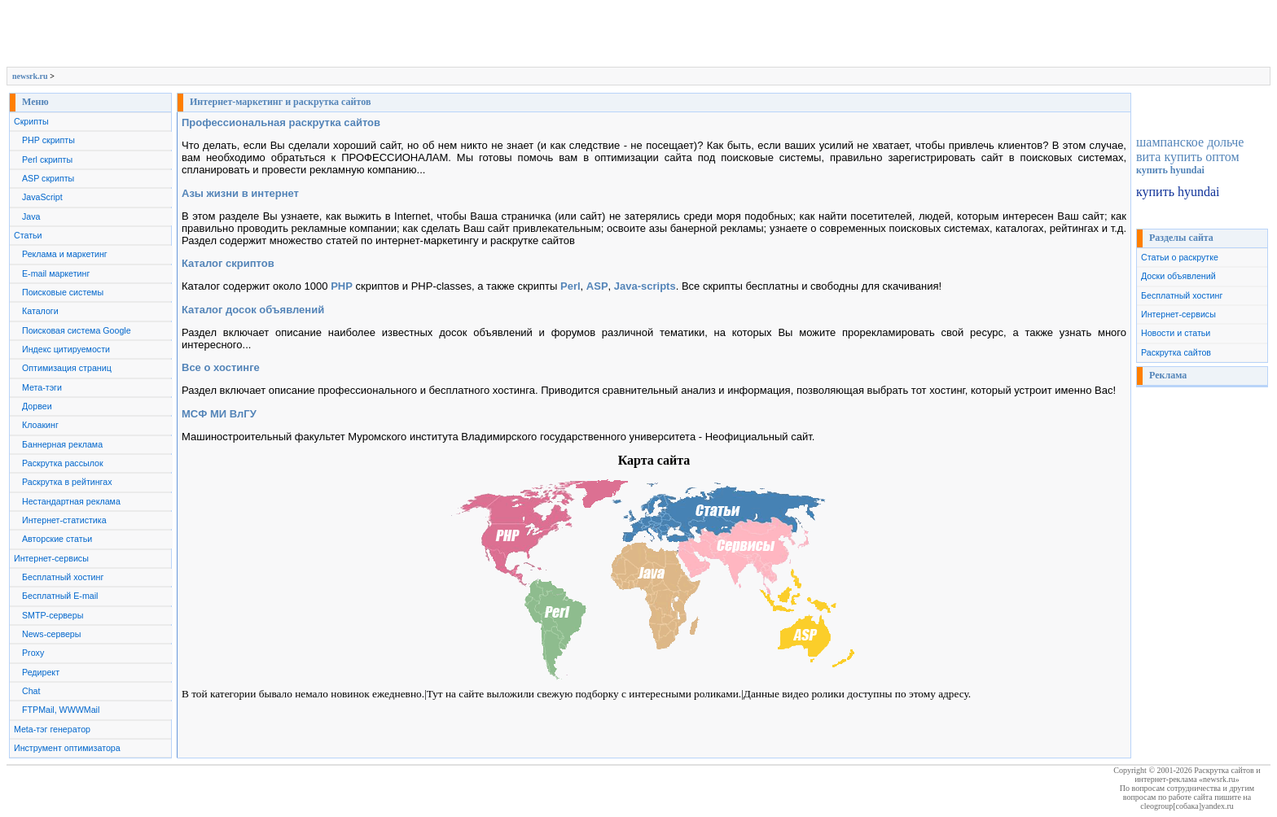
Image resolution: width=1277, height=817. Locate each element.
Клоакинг (40, 425)
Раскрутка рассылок (62, 463)
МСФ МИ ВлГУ (219, 414)
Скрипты (31, 121)
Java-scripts (645, 286)
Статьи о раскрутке (1179, 257)
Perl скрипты (47, 159)
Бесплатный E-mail (60, 596)
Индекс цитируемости (66, 349)
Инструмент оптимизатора (67, 748)
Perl (570, 286)
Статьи (28, 235)
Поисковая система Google (76, 330)
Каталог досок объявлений (253, 310)
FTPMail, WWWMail (60, 709)
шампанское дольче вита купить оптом (1190, 149)
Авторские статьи (57, 539)
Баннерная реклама (62, 444)
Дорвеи (37, 406)
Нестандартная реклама (71, 501)
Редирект (40, 672)
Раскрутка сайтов (1176, 352)
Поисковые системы (62, 292)
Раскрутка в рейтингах (67, 482)
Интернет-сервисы (51, 558)
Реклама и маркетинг (65, 254)
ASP (597, 286)
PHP (342, 286)
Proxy (33, 653)
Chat (31, 691)
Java (31, 216)
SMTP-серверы (52, 615)
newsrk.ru (30, 76)
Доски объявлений (1178, 276)
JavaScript (42, 197)
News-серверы (51, 634)
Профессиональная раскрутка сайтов (281, 122)
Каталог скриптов (228, 263)
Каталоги (40, 311)
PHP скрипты (48, 140)
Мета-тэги (42, 387)
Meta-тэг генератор (52, 729)
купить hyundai (1170, 170)
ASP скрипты (48, 178)
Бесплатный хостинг (62, 577)
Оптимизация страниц (67, 368)
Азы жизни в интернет (240, 193)
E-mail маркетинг (56, 273)
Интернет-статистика (64, 520)
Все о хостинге (221, 367)
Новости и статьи (1175, 333)
